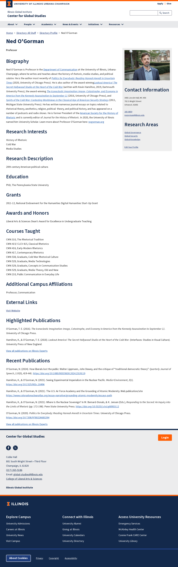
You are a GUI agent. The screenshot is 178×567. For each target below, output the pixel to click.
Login (165, 438)
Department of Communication (60, 69)
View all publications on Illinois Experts (27, 351)
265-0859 (128, 111)
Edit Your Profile (131, 147)
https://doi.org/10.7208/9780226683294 (27, 417)
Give (169, 3)
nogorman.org (96, 122)
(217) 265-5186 (14, 470)
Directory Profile (48, 33)
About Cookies (18, 558)
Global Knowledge (132, 139)
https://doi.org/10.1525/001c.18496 (25, 384)
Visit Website (13, 311)
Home (9, 33)
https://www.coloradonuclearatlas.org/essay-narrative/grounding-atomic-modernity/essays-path (59, 395)
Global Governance (132, 132)
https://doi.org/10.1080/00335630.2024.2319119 (59, 373)
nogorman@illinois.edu (134, 115)
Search (166, 13)
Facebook (8, 448)
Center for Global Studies (26, 16)
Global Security (131, 136)
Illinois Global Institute (19, 12)
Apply (160, 3)
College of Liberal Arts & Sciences (24, 479)
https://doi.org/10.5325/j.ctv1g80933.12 (97, 406)
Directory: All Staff (26, 33)
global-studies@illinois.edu (28, 474)
